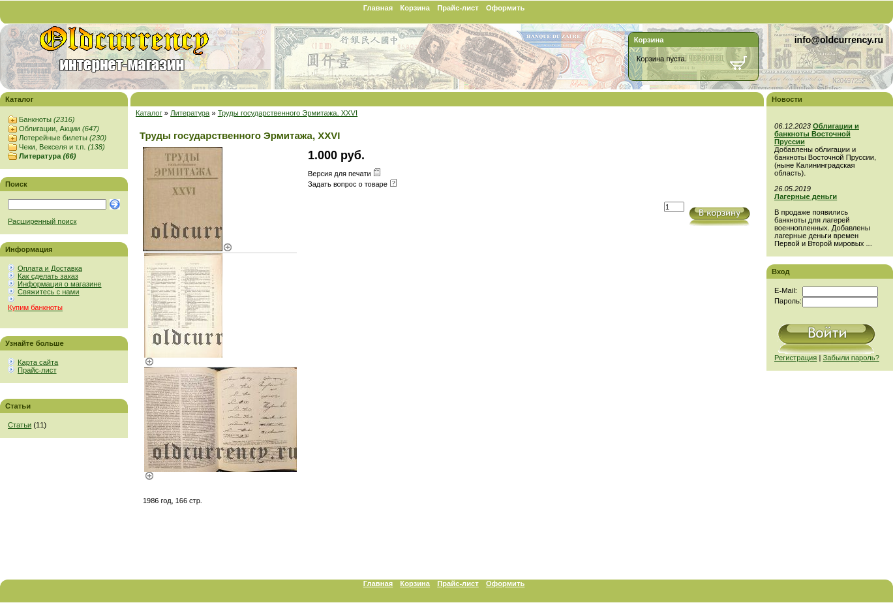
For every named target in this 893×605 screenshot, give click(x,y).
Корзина (415, 8)
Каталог (149, 113)
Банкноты (46, 119)
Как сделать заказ (48, 276)
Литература (47, 156)
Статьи (19, 425)
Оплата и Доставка (50, 268)
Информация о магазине (60, 284)
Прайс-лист (458, 8)
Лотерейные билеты (62, 138)
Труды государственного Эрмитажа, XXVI (287, 113)
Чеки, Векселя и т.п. (62, 147)
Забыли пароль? (851, 358)
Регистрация (795, 358)
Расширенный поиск (42, 221)
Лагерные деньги (805, 196)
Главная (378, 8)
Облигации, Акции (59, 128)
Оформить (505, 8)
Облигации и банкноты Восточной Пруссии (816, 134)
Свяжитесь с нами (48, 292)
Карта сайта (38, 362)
